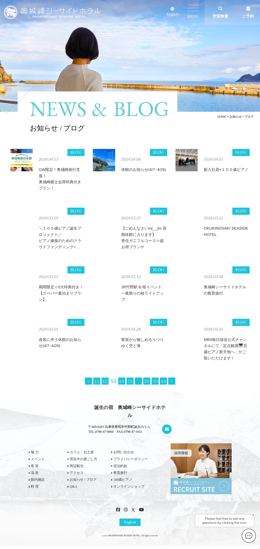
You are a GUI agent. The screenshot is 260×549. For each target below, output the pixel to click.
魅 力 (35, 452)
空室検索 (220, 16)
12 (105, 381)
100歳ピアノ (122, 480)
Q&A (73, 486)
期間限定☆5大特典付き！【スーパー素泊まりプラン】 (61, 293)
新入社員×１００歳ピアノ (226, 169)
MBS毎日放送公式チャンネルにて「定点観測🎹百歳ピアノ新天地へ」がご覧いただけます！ (225, 348)
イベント (38, 459)
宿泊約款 (120, 466)
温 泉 (35, 473)
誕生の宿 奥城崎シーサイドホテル (130, 411)
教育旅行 (120, 473)
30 (155, 381)
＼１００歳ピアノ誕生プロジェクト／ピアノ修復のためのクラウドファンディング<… (60, 237)
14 (121, 381)
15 (130, 381)
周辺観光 (76, 466)
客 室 (35, 466)
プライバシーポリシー (130, 459)
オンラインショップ (128, 486)
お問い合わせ (123, 452)
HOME (221, 116)
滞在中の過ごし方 (83, 459)
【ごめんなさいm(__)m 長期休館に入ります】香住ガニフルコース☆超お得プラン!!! (144, 237)
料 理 (35, 486)
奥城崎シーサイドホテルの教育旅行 (225, 290)
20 (146, 381)
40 (163, 381)
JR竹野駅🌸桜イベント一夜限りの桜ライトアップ (142, 293)
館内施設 (38, 480)
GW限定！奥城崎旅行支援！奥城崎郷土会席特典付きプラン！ (60, 178)
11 (96, 381)
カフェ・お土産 (82, 452)
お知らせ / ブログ (83, 480)
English (172, 11)
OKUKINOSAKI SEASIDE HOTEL (226, 231)
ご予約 (248, 16)
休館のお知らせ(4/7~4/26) (143, 169)
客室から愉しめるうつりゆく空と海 (142, 342)
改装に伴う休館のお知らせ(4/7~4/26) (60, 342)
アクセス (76, 473)
